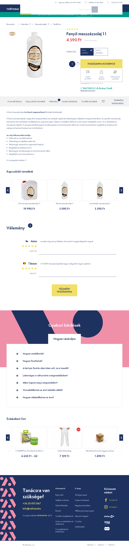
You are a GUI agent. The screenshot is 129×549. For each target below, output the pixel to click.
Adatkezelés (80, 527)
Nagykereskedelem (82, 505)
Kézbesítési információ (87, 90)
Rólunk (58, 511)
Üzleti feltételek (61, 505)
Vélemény (53, 101)
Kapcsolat (59, 495)
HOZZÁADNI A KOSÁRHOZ (101, 63)
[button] (8, 190)
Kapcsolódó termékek (35, 101)
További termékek (89, 101)
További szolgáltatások (64, 516)
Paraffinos (57, 24)
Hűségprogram (81, 495)
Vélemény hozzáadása (64, 290)
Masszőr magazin (81, 516)
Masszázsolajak (41, 24)
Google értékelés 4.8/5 (37, 515)
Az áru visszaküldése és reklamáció (64, 522)
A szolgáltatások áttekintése (61, 530)
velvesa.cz (101, 545)
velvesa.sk (90, 545)
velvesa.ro (111, 545)
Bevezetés (11, 24)
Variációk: (71, 52)
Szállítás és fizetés (62, 500)
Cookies (78, 521)
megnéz (84, 18)
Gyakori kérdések (69, 101)
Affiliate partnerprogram (84, 511)
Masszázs (24, 24)
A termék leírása (15, 101)
